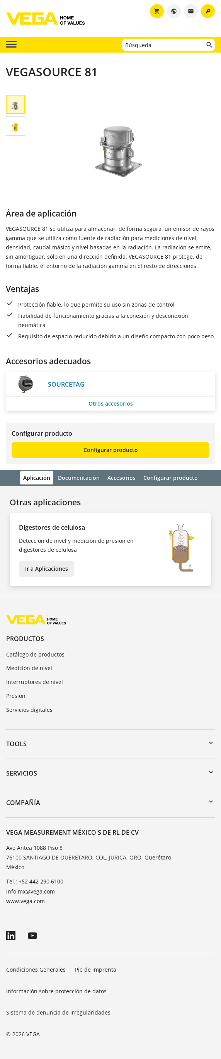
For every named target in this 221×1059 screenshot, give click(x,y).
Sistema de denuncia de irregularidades (58, 1012)
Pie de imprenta (95, 969)
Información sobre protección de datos (56, 991)
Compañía (23, 802)
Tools (16, 744)
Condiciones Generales (36, 969)
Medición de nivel (29, 668)
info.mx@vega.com (30, 891)
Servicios (21, 773)
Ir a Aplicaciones (46, 568)
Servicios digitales (29, 709)
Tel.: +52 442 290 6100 (34, 881)
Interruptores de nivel (34, 682)
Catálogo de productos (35, 654)
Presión (16, 695)
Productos (25, 638)
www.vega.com (25, 901)
